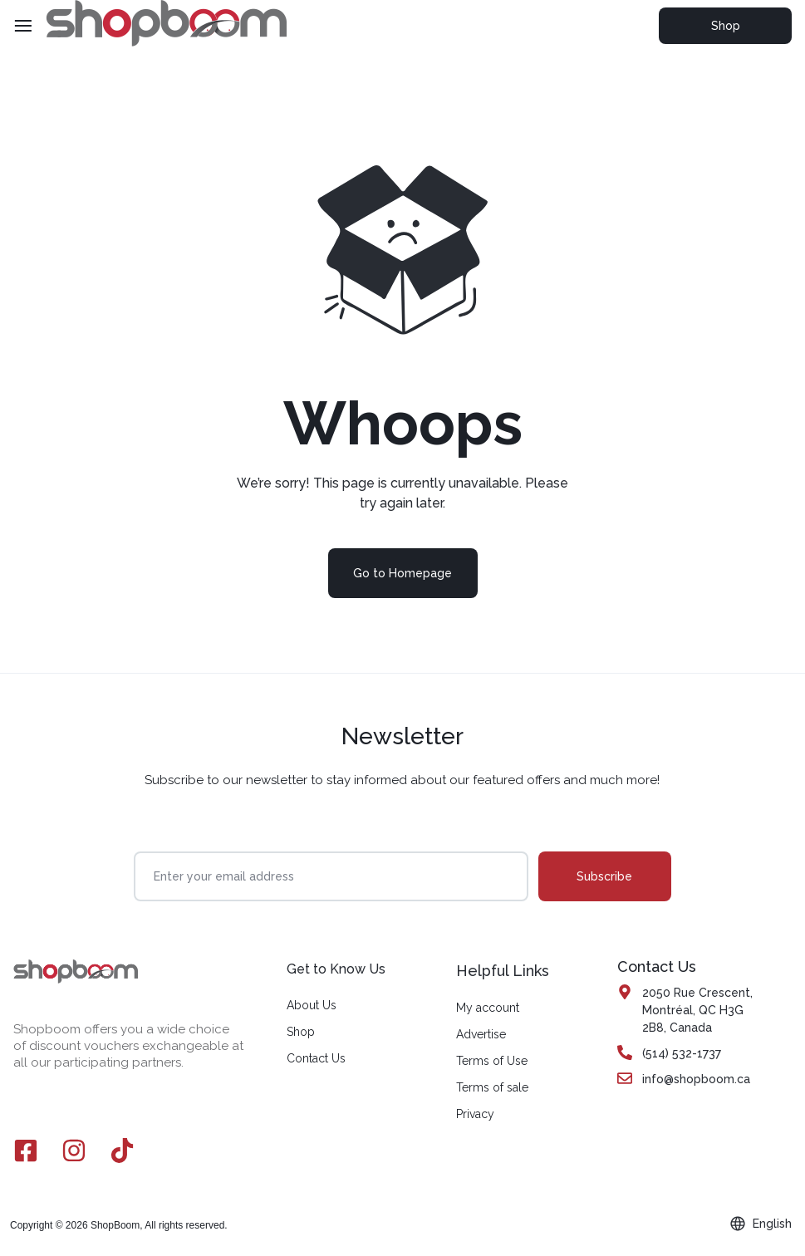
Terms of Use (492, 1060)
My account (487, 1007)
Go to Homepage (402, 573)
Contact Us (316, 1058)
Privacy (475, 1114)
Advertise (481, 1034)
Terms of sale (492, 1087)
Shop (725, 25)
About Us (311, 1005)
